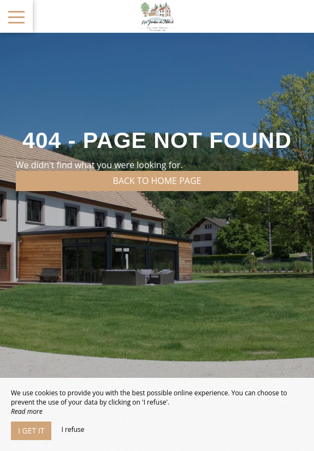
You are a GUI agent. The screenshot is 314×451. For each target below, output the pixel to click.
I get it (31, 430)
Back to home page (157, 181)
